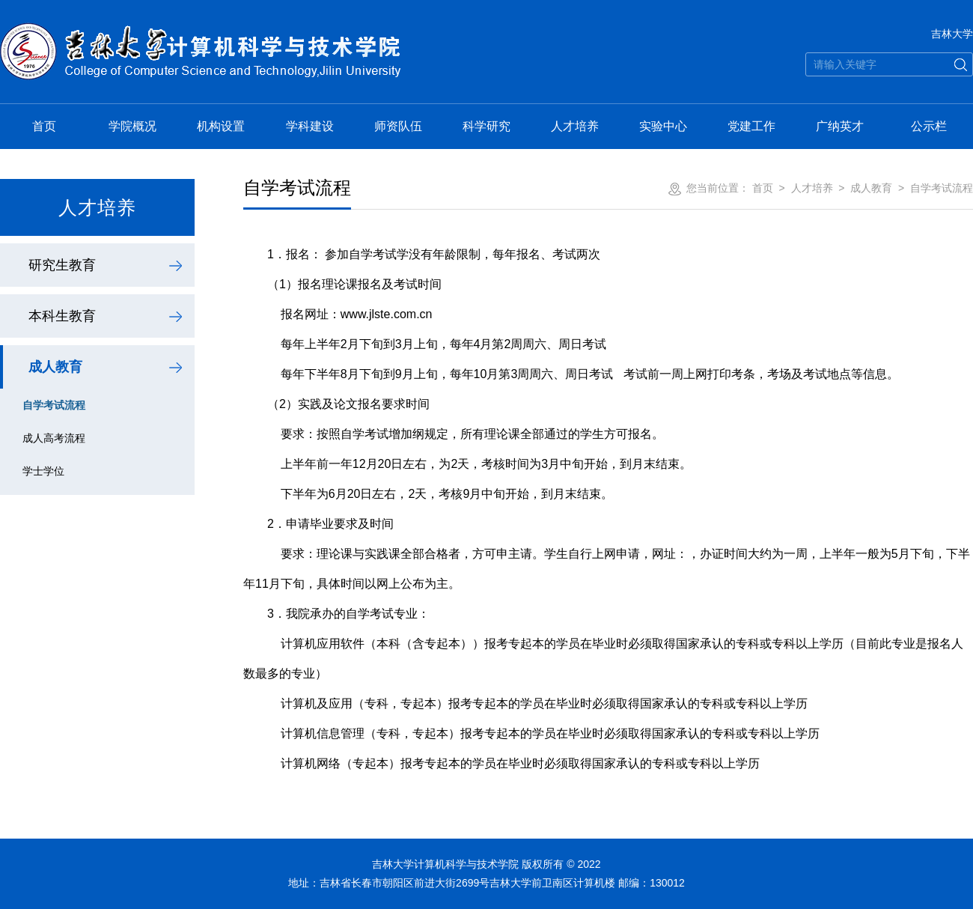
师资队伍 (398, 126)
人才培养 (575, 126)
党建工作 (751, 126)
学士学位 (43, 471)
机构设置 (221, 126)
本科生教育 (62, 315)
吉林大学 (952, 34)
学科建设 (310, 126)
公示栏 (929, 126)
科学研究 (486, 126)
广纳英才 (840, 126)
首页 (44, 126)
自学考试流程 (53, 405)
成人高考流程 (53, 438)
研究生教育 (62, 265)
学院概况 (132, 126)
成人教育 (55, 366)
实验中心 (663, 126)
